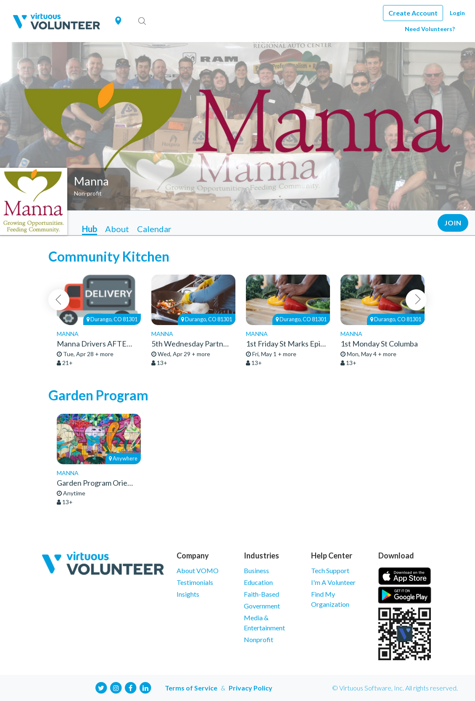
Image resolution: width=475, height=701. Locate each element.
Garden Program (98, 395)
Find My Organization (330, 599)
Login (457, 12)
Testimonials (195, 582)
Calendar (154, 229)
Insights (188, 594)
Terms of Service (191, 688)
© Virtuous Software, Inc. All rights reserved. (395, 688)
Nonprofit (258, 639)
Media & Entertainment (264, 623)
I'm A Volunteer (333, 582)
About (117, 229)
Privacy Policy (250, 688)
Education (258, 582)
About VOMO (198, 570)
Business (256, 570)
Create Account (413, 13)
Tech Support (330, 570)
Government (262, 606)
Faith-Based (261, 594)
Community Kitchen (108, 256)
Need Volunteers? (430, 28)
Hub (89, 229)
